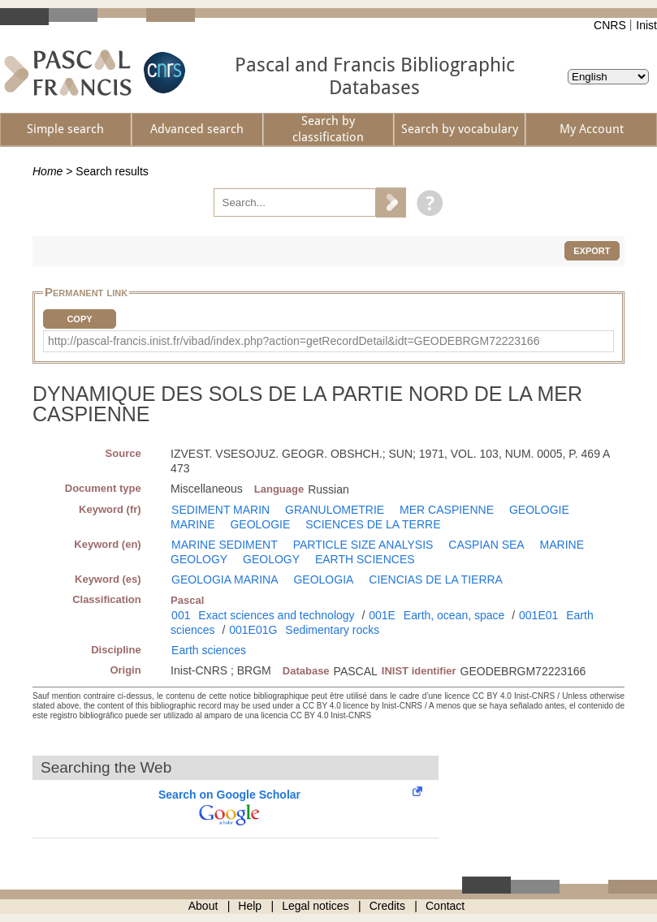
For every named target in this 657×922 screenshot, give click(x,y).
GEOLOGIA (323, 579)
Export (591, 251)
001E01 (538, 615)
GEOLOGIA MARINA (224, 579)
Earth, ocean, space (454, 615)
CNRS (610, 25)
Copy (79, 319)
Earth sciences (208, 650)
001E (382, 615)
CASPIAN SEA (486, 544)
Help (250, 905)
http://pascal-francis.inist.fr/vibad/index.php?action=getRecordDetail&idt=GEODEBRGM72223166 (293, 340)
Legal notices (315, 905)
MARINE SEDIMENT (224, 544)
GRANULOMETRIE (334, 509)
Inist (646, 25)
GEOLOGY (271, 559)
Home (47, 171)
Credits (387, 905)
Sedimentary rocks (332, 629)
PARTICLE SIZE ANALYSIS (363, 544)
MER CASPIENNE (447, 509)
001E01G (253, 629)
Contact (445, 905)
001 (180, 615)
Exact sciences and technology (276, 615)
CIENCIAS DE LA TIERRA (436, 579)
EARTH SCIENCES (365, 559)
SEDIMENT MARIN (220, 509)
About (203, 905)
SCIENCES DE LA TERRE (372, 524)
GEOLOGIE (260, 524)
